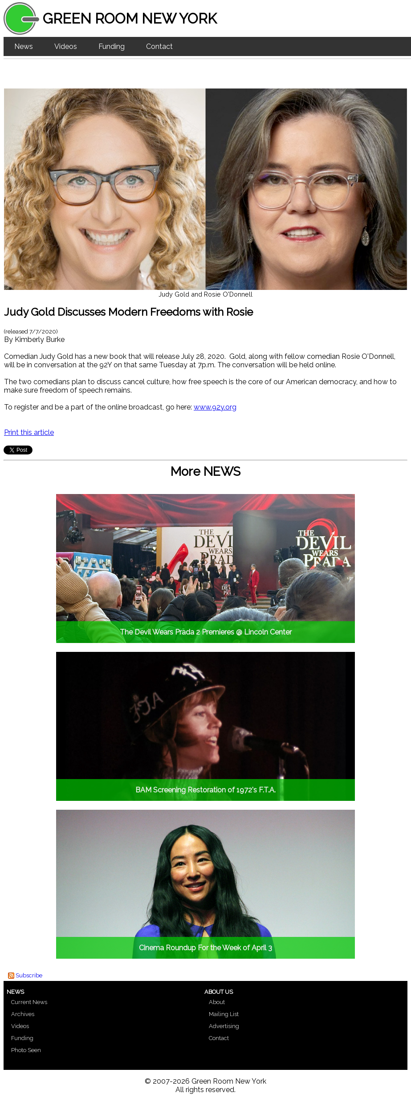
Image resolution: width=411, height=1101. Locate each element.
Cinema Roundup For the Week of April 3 (205, 948)
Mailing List (224, 1014)
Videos (65, 46)
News (23, 46)
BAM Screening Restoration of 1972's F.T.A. (205, 790)
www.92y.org (215, 407)
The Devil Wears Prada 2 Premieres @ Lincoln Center (206, 632)
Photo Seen (26, 1050)
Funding (111, 46)
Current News (29, 1002)
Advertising (224, 1026)
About (217, 1002)
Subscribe (29, 975)
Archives (22, 1014)
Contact (159, 46)
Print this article (29, 432)
